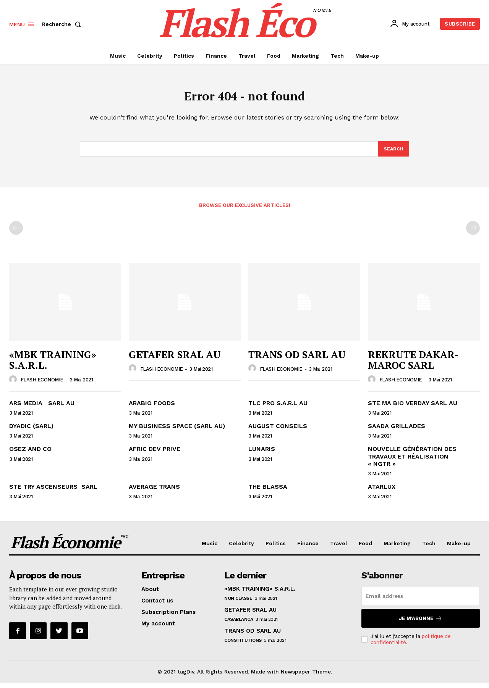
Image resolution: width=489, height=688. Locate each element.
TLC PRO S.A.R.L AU (278, 408)
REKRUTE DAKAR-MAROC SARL (413, 365)
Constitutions (243, 645)
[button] (63, 24)
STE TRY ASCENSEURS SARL (53, 492)
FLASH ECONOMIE (42, 385)
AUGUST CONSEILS (277, 431)
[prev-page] (16, 233)
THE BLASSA (267, 492)
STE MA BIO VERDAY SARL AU (412, 408)
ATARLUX (381, 492)
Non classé (238, 603)
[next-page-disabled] (473, 233)
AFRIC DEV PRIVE (154, 454)
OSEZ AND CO (30, 454)
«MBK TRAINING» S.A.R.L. (52, 365)
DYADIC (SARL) (31, 431)
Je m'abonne (420, 623)
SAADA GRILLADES (396, 431)
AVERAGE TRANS (154, 492)
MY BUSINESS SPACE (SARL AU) (177, 431)
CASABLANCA (238, 624)
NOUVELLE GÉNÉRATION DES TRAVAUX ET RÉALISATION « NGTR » (412, 461)
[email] (420, 601)
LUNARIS (261, 454)
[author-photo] (14, 385)
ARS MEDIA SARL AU (41, 408)
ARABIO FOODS (152, 408)
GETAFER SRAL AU (175, 359)
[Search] (393, 153)
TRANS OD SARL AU (297, 359)
